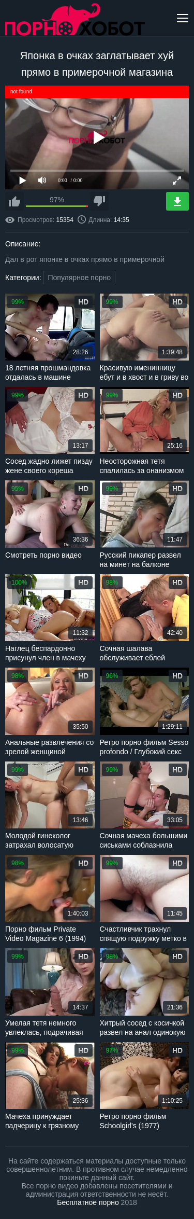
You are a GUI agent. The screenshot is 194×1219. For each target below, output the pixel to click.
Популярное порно (79, 277)
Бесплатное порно (87, 1202)
